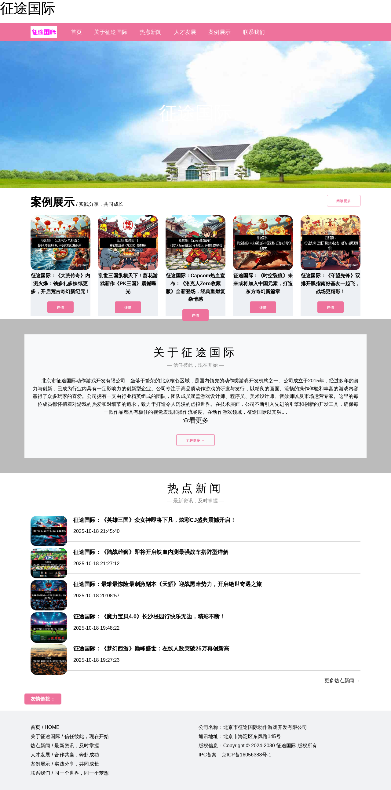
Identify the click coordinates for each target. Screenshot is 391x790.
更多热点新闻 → (342, 680)
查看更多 (196, 420)
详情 (60, 307)
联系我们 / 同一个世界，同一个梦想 (70, 773)
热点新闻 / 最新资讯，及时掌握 (65, 745)
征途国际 (27, 8)
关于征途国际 (110, 32)
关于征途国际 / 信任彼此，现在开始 (70, 736)
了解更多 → (195, 440)
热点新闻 (151, 32)
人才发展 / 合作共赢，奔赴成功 (65, 754)
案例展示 (219, 32)
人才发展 (185, 32)
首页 (76, 32)
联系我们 (254, 32)
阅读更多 (343, 201)
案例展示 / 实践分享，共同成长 (65, 763)
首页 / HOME (45, 727)
